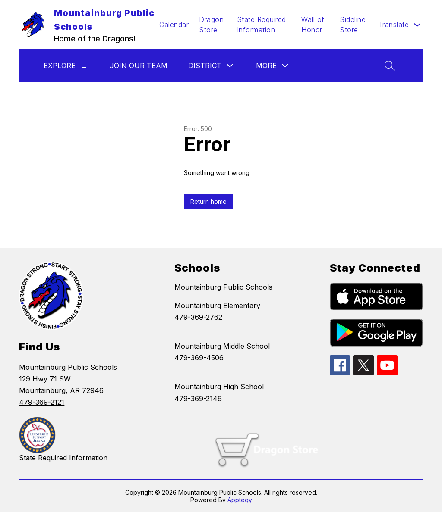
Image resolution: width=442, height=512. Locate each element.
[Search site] (390, 65)
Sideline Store (353, 24)
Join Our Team (138, 65)
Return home (208, 201)
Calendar (174, 24)
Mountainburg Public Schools (223, 287)
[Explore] (84, 66)
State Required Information (261, 24)
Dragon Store (211, 24)
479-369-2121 (41, 402)
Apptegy (239, 499)
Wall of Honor (313, 24)
